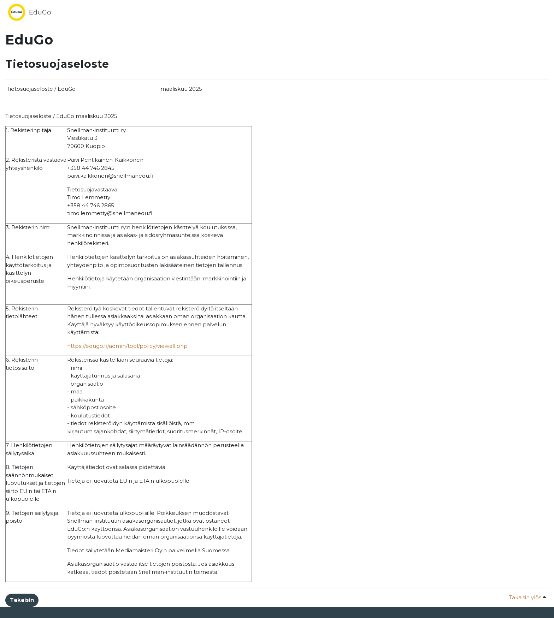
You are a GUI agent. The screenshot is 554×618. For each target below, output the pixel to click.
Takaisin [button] (22, 599)
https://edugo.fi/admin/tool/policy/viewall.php (127, 346)
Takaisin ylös (527, 597)
